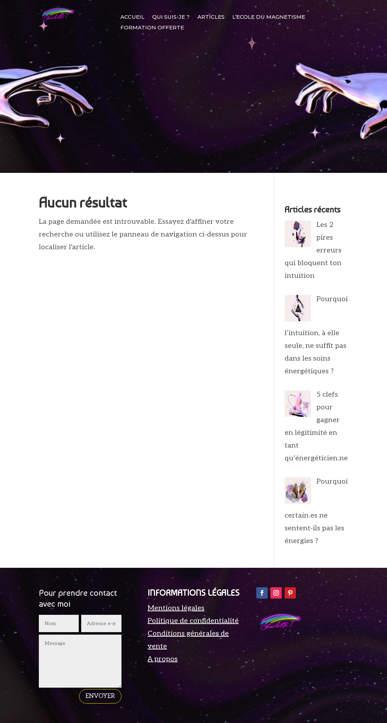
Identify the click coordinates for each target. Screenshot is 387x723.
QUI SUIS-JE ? (171, 17)
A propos (163, 659)
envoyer (100, 696)
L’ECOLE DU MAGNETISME (268, 17)
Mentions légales (176, 608)
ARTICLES (211, 17)
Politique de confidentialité (193, 621)
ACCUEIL (132, 17)
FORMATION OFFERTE (152, 28)
